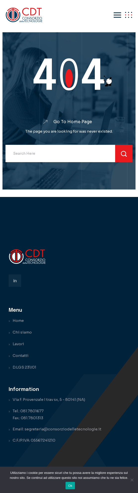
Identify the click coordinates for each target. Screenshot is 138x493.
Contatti (21, 355)
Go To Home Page (72, 121)
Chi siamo (22, 332)
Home (18, 320)
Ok (70, 486)
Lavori (18, 343)
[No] (131, 479)
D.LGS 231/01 (24, 367)
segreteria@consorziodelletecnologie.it (63, 429)
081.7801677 (32, 411)
